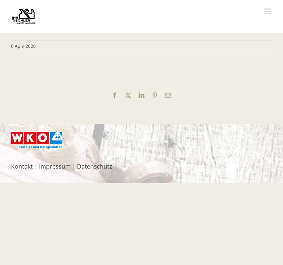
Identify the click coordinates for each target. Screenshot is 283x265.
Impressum (55, 166)
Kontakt (22, 166)
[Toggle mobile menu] (268, 11)
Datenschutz (94, 166)
